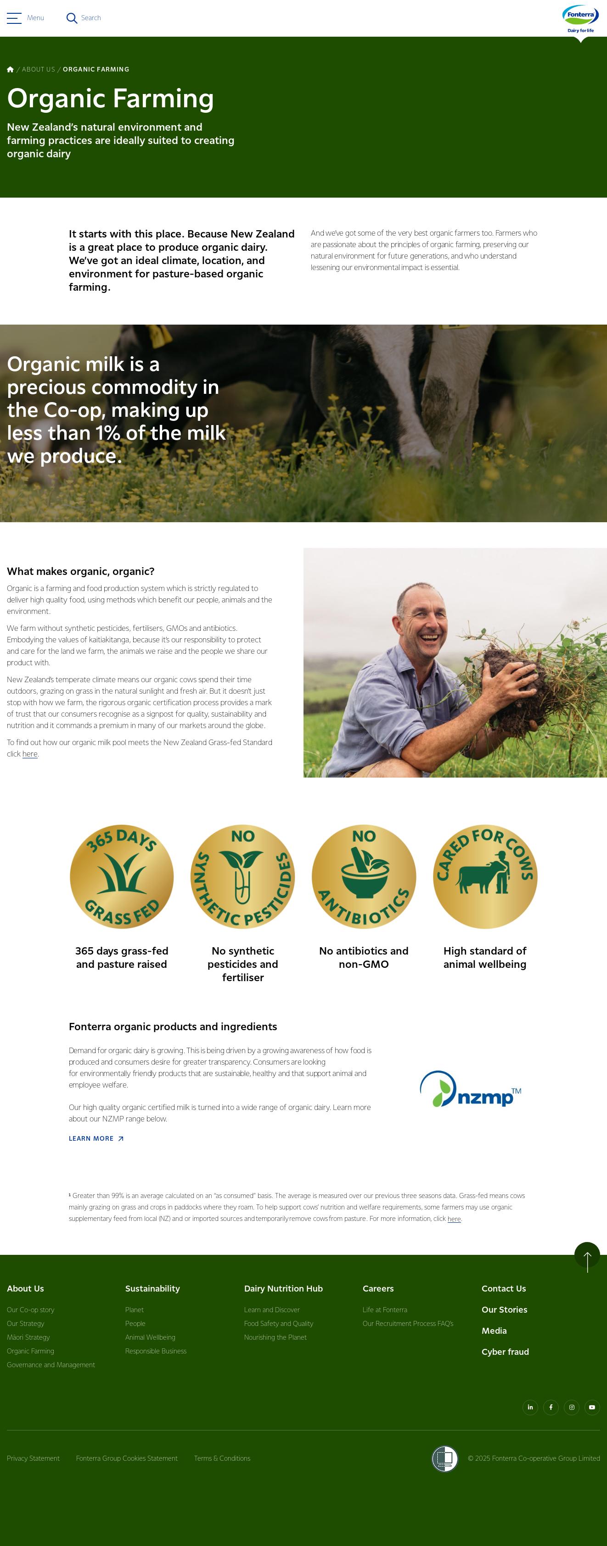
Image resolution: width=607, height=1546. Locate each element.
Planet (134, 1310)
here (30, 754)
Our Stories (505, 1310)
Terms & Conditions (222, 1459)
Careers (378, 1289)
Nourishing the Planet (275, 1338)
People (135, 1324)
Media (494, 1331)
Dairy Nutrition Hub (283, 1289)
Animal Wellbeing (150, 1338)
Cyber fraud (505, 1352)
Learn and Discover (272, 1310)
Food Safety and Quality (278, 1324)
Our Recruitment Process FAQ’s (408, 1324)
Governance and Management (51, 1365)
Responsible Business (155, 1351)
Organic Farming (30, 1351)
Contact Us (504, 1289)
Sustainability (152, 1289)
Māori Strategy (28, 1338)
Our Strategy (25, 1324)
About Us (25, 1289)
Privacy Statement (33, 1459)
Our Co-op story (30, 1310)
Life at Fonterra (385, 1310)
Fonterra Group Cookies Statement (127, 1459)
